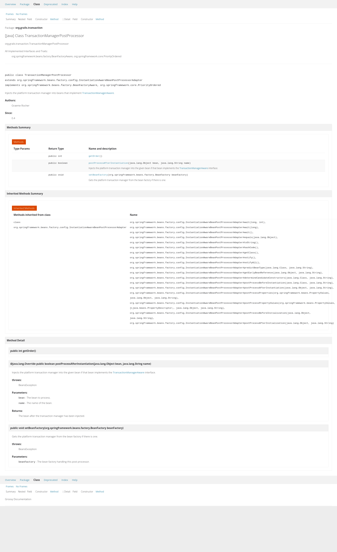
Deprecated (51, 4)
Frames (10, 14)
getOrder (94, 156)
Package (25, 4)
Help (74, 4)
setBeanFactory (98, 174)
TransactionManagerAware (98, 93)
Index (65, 4)
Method (54, 19)
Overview (10, 4)
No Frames (21, 14)
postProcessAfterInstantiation (108, 163)
